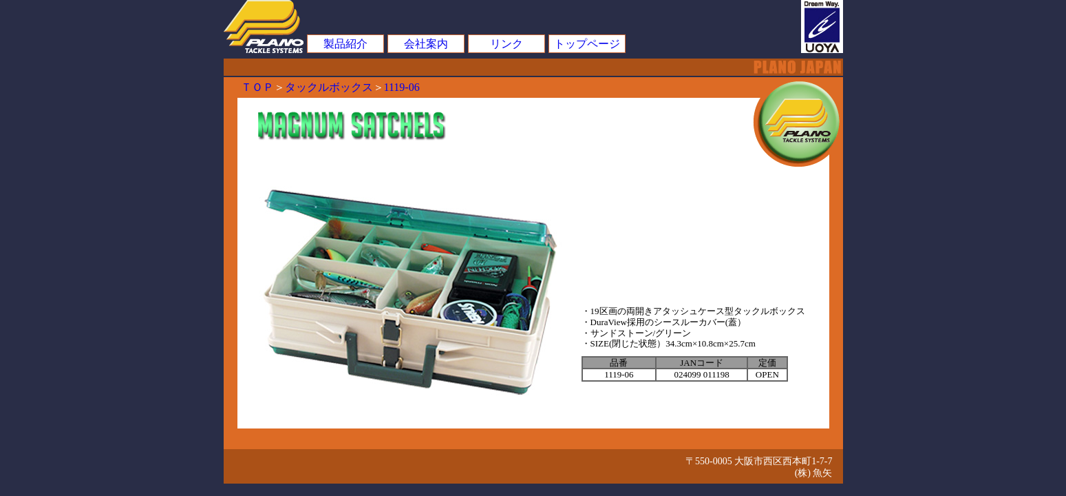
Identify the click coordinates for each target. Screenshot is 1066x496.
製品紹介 (345, 44)
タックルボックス (329, 87)
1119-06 (402, 87)
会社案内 (426, 44)
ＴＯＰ (257, 87)
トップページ (587, 44)
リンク (506, 44)
